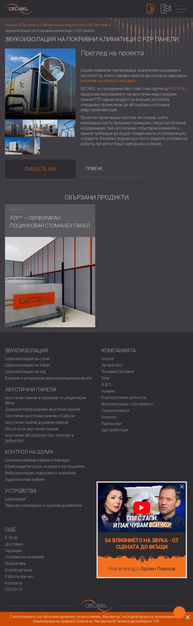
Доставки (14, 544)
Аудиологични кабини (24, 479)
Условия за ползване (24, 557)
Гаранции (13, 550)
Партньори (111, 423)
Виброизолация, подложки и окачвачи (40, 473)
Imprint (108, 358)
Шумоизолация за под (25, 371)
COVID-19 (13, 589)
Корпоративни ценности (124, 397)
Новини (108, 391)
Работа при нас (19, 576)
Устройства (20, 491)
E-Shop (11, 537)
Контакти (13, 583)
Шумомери (15, 499)
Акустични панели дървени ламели (36, 422)
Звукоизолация (26, 351)
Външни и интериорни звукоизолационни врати (48, 378)
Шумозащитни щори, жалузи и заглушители (44, 466)
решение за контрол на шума (108, 80)
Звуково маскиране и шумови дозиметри (43, 505)
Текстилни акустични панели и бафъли (40, 415)
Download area (18, 570)
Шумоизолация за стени (27, 358)
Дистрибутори (115, 430)
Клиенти (109, 417)
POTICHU (178, 88)
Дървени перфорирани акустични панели (42, 409)
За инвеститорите (118, 371)
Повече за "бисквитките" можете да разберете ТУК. (118, 621)
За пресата (112, 365)
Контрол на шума (29, 452)
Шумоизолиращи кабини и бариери (37, 460)
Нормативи (15, 563)
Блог (106, 378)
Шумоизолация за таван (27, 365)
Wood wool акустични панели (32, 429)
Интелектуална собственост (128, 404)
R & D (106, 384)
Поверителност (116, 410)
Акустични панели (30, 390)
